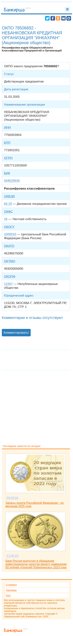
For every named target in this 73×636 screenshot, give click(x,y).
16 (5, 219)
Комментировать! (16, 332)
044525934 (12, 180)
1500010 (10, 234)
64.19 (8, 204)
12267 (8, 284)
